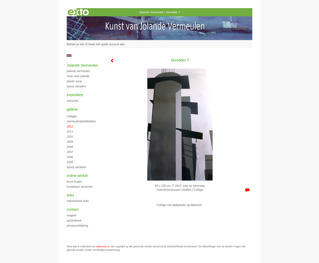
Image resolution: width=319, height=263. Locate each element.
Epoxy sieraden (76, 86)
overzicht (72, 100)
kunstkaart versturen (80, 186)
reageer (71, 215)
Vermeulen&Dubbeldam (81, 121)
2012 (70, 126)
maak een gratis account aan (106, 44)
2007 (70, 151)
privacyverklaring (77, 225)
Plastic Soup (74, 81)
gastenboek (74, 220)
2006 (70, 157)
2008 (70, 146)
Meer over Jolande (78, 76)
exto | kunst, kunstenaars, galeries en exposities (78, 12)
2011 (70, 131)
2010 (70, 136)
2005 (70, 162)
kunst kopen (74, 181)
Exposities (75, 95)
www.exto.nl (102, 246)
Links (70, 195)
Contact (73, 209)
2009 (70, 141)
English (69, 55)
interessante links (78, 201)
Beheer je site (75, 44)
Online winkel (77, 176)
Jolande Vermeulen (151, 12)
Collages (72, 116)
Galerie (72, 109)
